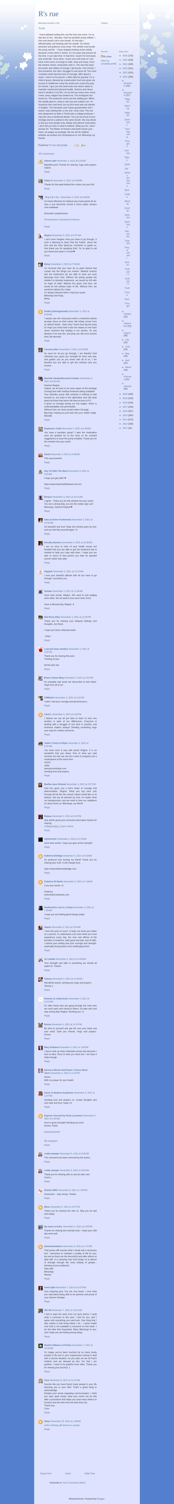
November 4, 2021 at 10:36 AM (71, 959)
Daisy (47, 1421)
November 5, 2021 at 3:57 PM (65, 1207)
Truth (127, 288)
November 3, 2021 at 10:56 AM (77, 542)
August (127, 333)
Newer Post (46, 1473)
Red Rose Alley (52, 617)
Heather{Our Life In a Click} (58, 907)
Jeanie (47, 927)
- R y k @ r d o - (52, 197)
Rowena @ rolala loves (56, 998)
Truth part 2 (127, 281)
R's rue (48, 14)
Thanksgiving (127, 133)
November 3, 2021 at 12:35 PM (76, 617)
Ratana (48, 816)
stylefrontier (50, 839)
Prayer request (127, 252)
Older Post (90, 1473)
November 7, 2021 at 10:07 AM (71, 1287)
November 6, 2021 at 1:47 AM (77, 1246)
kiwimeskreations (53, 1246)
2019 (125, 398)
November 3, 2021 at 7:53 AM (65, 264)
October (127, 314)
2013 (125, 424)
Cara (46, 1380)
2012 (125, 428)
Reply (47, 172)
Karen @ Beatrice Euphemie (59, 1093)
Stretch (127, 263)
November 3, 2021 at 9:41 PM (66, 816)
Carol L (48, 714)
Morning (127, 107)
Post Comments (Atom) (74, 1482)
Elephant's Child (52, 428)
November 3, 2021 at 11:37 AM (68, 571)
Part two (127, 152)
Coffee (127, 195)
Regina (48, 235)
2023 (125, 68)
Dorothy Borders (53, 542)
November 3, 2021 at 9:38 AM (65, 454)
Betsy (47, 264)
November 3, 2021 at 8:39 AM (73, 349)
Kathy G (48, 180)
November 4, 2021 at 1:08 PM (73, 1047)
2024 (125, 64)
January (127, 386)
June (127, 346)
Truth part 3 (127, 271)
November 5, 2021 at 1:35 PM (72, 1190)
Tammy (48, 979)
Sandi (47, 454)
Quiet (127, 164)
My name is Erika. (53, 1226)
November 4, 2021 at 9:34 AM (66, 927)
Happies (127, 100)
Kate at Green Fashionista (57, 519)
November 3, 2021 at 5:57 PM (81, 784)
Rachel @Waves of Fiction (57, 1345)
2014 (125, 419)
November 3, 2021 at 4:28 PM (66, 714)
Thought (127, 304)
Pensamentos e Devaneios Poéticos (61, 219)
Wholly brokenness (127, 179)
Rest (127, 190)
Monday (127, 202)
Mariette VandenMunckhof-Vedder (61, 378)
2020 (125, 394)
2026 (125, 55)
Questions (127, 122)
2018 (125, 402)
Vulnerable (127, 234)
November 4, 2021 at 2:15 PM (65, 1073)
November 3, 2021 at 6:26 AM (71, 161)
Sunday (127, 209)
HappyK (48, 571)
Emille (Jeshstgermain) (56, 311)
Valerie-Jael (50, 161)
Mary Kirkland (51, 1047)
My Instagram (50, 1141)
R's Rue (107, 56)
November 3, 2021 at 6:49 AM (75, 197)
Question (127, 216)
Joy (126, 168)
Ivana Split (49, 1287)
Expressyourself (52, 1132)
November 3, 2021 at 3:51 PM (78, 678)
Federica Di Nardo (53, 881)
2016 (125, 411)
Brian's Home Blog (54, 678)
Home (68, 1473)
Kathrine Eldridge (53, 856)
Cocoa (127, 293)
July (127, 340)
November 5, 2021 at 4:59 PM (77, 1226)
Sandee (48, 591)
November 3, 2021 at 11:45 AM (68, 591)
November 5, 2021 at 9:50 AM (74, 1170)
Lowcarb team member (56, 649)
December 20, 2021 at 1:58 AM (66, 1421)
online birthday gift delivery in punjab (62, 1425)
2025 (125, 60)
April (127, 360)
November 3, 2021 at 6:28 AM (67, 180)
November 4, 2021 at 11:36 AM (67, 979)
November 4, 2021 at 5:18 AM (77, 856)
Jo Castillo (49, 959)
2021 (125, 77)
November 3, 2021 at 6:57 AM (66, 235)
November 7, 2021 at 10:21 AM (67, 1310)
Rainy (127, 158)
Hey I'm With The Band (56, 471)
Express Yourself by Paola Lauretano (63, 1115)
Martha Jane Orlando (55, 784)
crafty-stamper (51, 1153)
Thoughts (127, 143)
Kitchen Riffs (51, 1190)
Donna (47, 1024)
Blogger (100, 1499)
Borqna (48, 497)
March (128, 367)
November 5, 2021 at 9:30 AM (74, 1153)
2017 (125, 407)
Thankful (127, 242)
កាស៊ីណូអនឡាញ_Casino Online (58, 826)
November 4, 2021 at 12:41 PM (67, 1024)
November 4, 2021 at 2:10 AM (72, 839)
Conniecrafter (51, 349)
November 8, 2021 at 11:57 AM (65, 1380)
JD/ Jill (47, 1310)
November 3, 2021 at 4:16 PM (69, 697)
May (127, 353)
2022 (125, 72)
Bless (47, 1207)
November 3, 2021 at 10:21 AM (68, 497)
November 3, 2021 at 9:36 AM (76, 428)
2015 (125, 415)
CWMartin (49, 697)
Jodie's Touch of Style (55, 743)
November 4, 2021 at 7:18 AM (78, 881)
